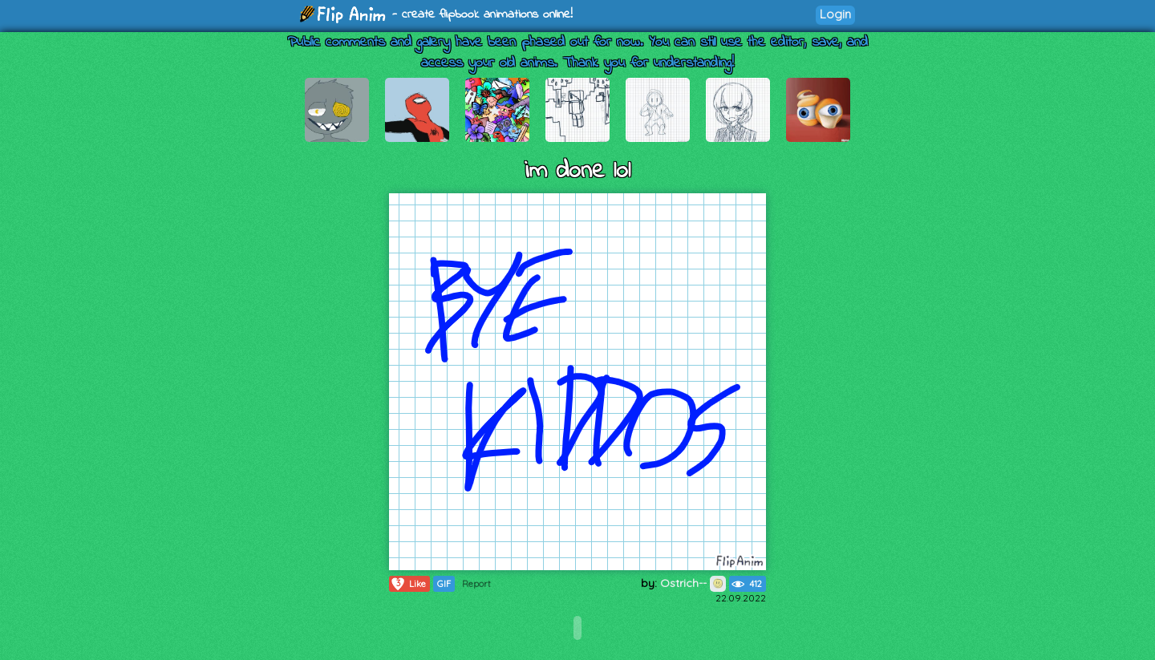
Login (835, 14)
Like (408, 584)
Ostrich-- (693, 583)
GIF (444, 583)
